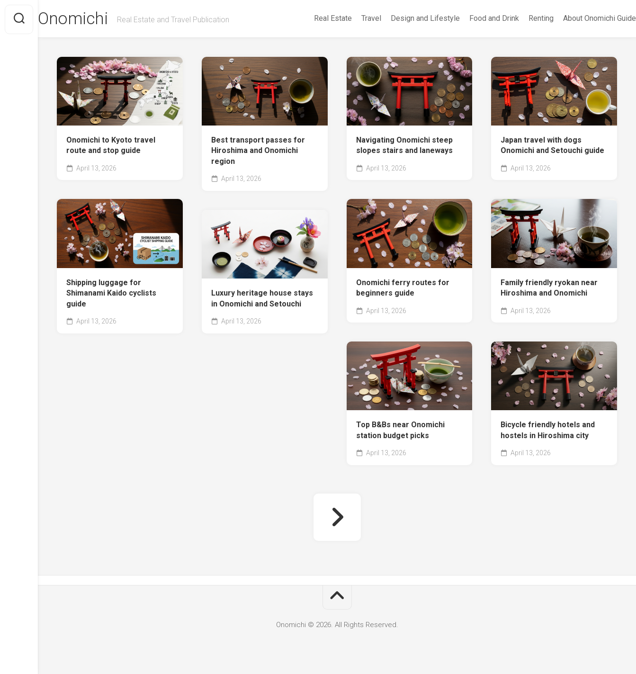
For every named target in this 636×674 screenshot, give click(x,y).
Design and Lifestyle (406, 18)
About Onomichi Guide (580, 18)
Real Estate (314, 18)
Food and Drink (475, 18)
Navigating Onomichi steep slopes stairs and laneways (404, 146)
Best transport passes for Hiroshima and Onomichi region (258, 151)
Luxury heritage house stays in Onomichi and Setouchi (262, 299)
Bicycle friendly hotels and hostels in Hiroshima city (548, 431)
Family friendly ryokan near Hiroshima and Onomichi (549, 289)
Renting (522, 18)
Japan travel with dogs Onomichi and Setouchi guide (552, 146)
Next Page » (337, 518)
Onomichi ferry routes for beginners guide (402, 289)
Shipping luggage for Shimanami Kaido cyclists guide (111, 294)
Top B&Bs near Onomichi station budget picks (400, 431)
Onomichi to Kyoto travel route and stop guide (110, 146)
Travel (352, 18)
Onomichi (92, 19)
